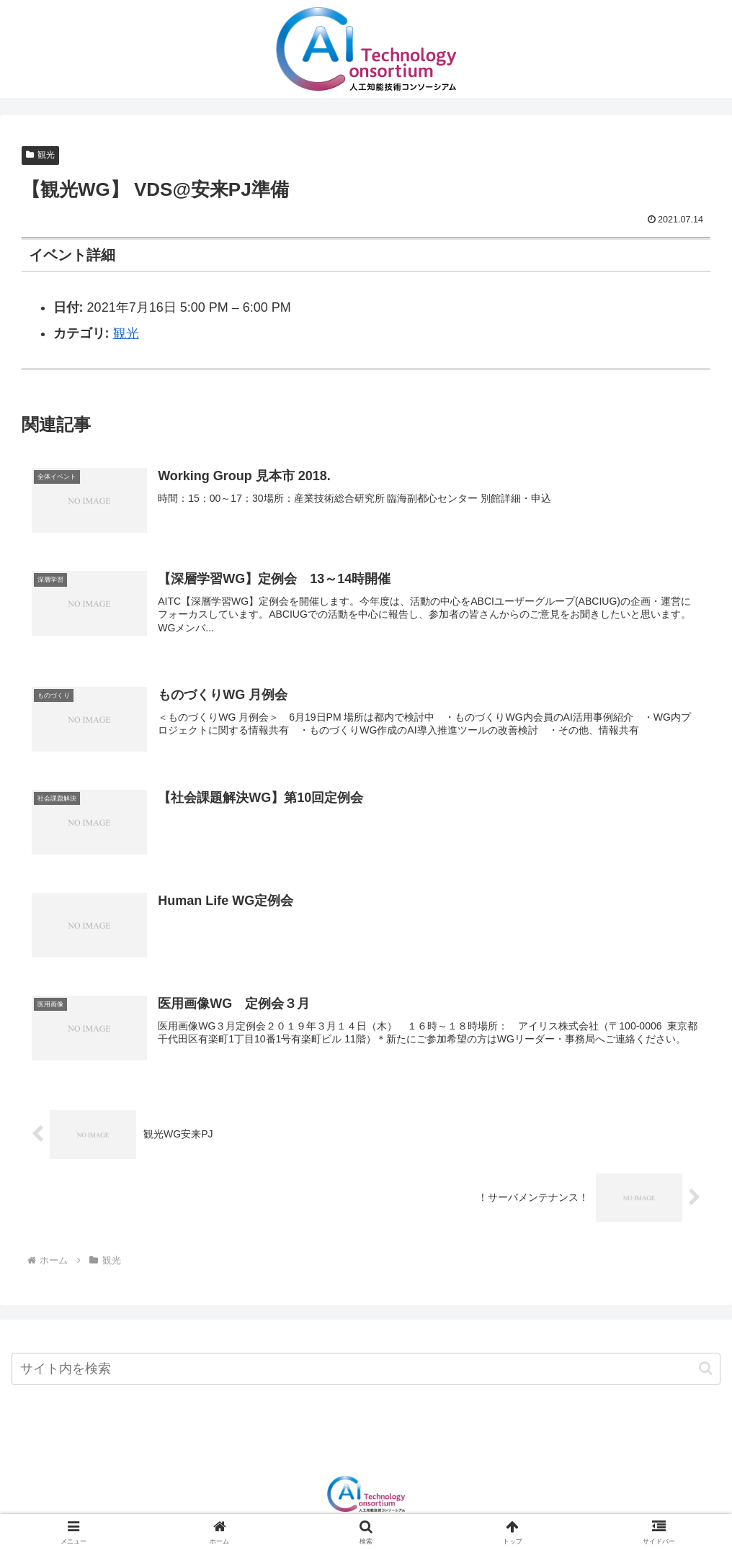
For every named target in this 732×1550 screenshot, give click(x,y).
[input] (366, 1372)
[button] (705, 1372)
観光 (40, 155)
